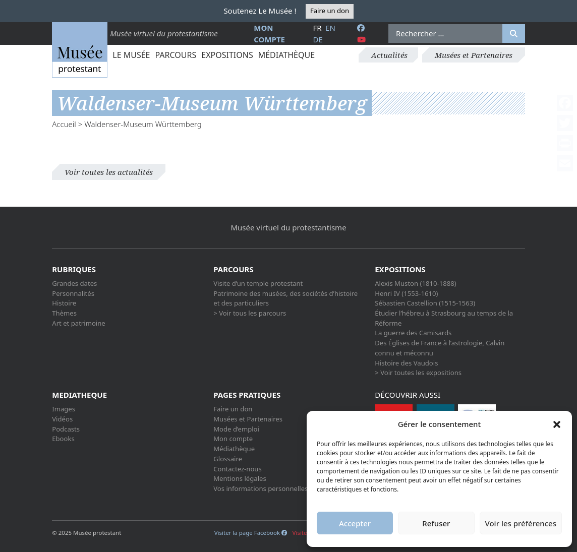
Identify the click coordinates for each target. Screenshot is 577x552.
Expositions (227, 54)
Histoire (64, 303)
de (317, 39)
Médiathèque (286, 54)
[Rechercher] (513, 33)
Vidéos (62, 418)
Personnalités (73, 293)
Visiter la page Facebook (250, 532)
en (330, 28)
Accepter (355, 523)
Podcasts (66, 429)
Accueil (64, 124)
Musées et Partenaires (473, 55)
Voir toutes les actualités (109, 172)
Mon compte (233, 438)
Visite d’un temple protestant (258, 283)
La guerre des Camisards (413, 332)
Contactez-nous (237, 468)
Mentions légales (239, 478)
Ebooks (63, 438)
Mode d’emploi (236, 429)
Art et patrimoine (78, 323)
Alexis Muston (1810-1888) (415, 283)
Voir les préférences (520, 523)
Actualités (389, 55)
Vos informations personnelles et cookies (276, 488)
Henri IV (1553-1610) (406, 293)
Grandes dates (74, 283)
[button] (557, 424)
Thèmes (64, 313)
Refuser (436, 523)
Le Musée (131, 54)
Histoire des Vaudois (406, 362)
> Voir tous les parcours (249, 313)
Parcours (175, 54)
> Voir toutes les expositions (418, 372)
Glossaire (227, 458)
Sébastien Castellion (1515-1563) (425, 303)
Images (63, 408)
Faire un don (329, 10)
